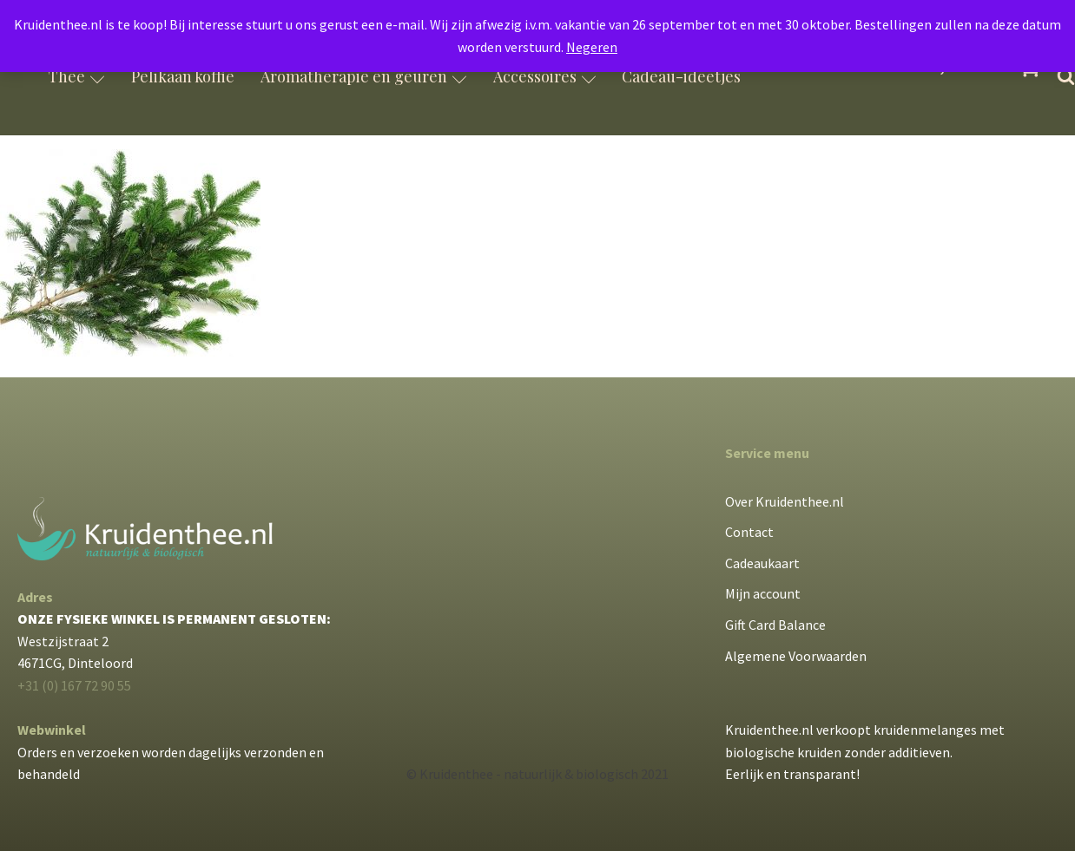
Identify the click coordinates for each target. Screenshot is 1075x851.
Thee (76, 76)
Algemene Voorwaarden (796, 655)
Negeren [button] (591, 47)
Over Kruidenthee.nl (784, 501)
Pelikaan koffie (182, 76)
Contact (749, 531)
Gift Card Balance (775, 624)
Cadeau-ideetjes (681, 76)
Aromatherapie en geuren (364, 76)
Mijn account (763, 593)
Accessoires (545, 76)
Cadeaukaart (762, 563)
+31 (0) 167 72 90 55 (74, 685)
